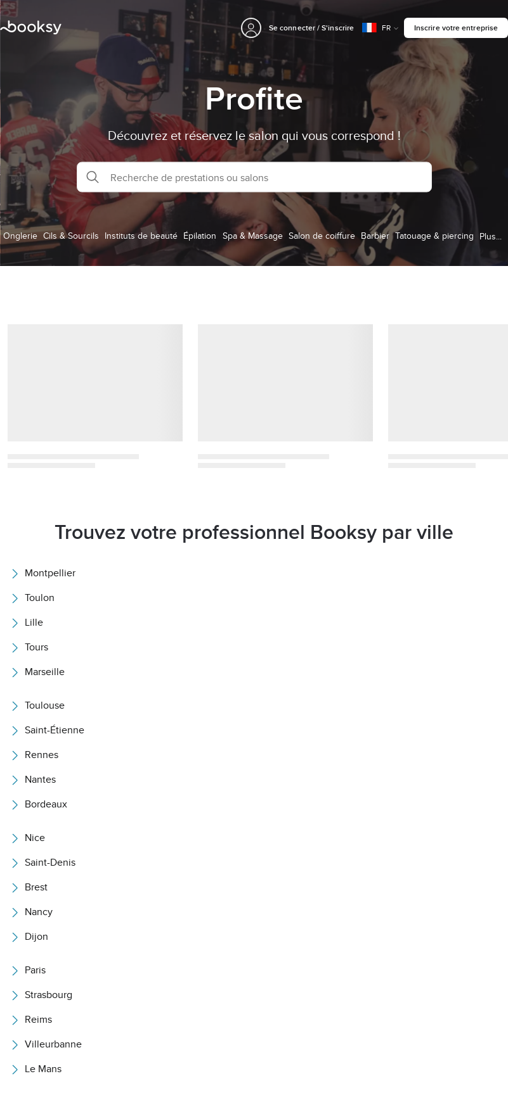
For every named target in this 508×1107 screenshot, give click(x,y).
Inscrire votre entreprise (456, 27)
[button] (254, 177)
